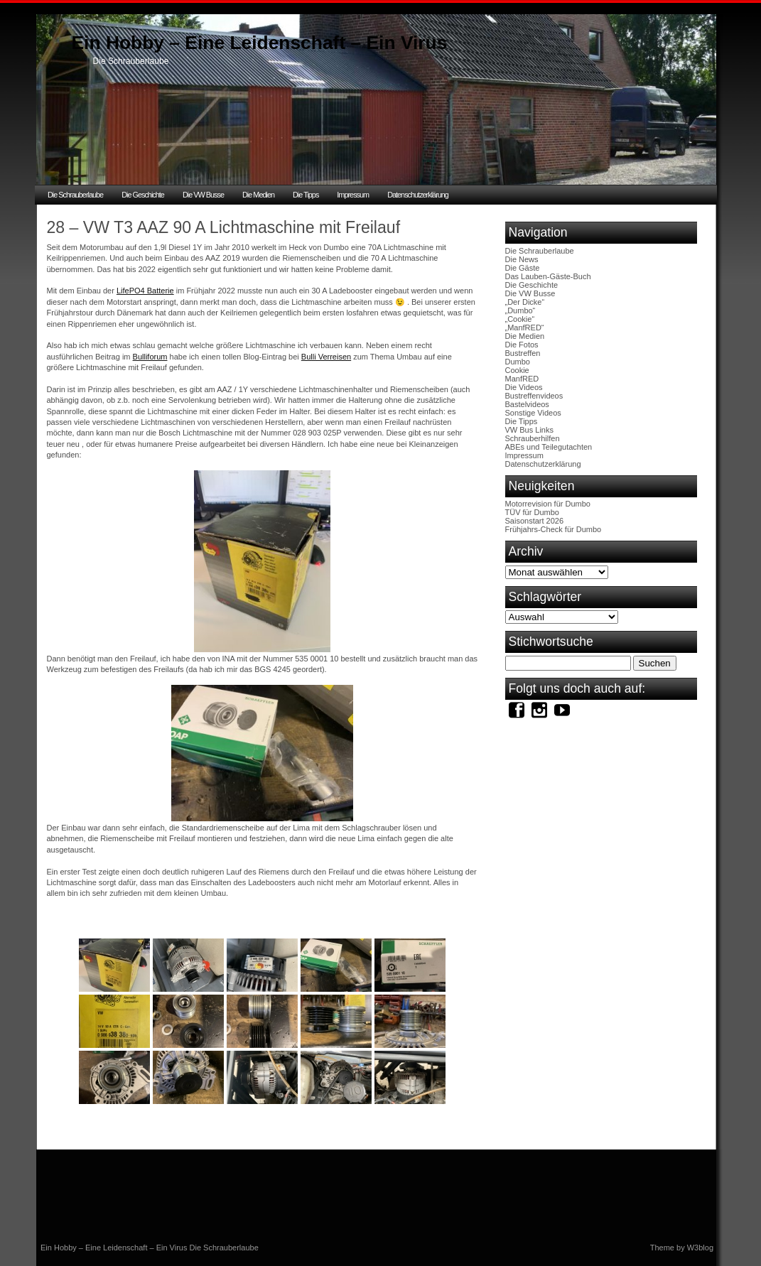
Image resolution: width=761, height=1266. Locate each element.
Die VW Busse (203, 194)
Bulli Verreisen (326, 356)
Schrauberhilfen (532, 438)
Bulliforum (150, 356)
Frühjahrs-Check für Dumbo (553, 529)
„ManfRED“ (524, 327)
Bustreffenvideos (534, 395)
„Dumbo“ (520, 310)
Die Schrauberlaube (75, 194)
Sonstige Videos (533, 413)
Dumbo (517, 361)
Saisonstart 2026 (534, 520)
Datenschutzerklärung (417, 194)
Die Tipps (305, 194)
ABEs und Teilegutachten (549, 447)
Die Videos (524, 387)
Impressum (353, 194)
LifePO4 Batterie (145, 290)
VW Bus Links (529, 430)
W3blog (700, 1247)
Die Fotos (522, 344)
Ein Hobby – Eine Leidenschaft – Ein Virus (260, 42)
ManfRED (522, 378)
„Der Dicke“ (525, 302)
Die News (522, 259)
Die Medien (258, 194)
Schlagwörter (545, 597)
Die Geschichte (143, 194)
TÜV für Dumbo (532, 512)
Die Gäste (522, 268)
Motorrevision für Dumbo (547, 503)
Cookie (517, 370)
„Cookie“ (520, 319)
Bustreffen (523, 353)
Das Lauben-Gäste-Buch (548, 276)
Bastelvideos (527, 404)
